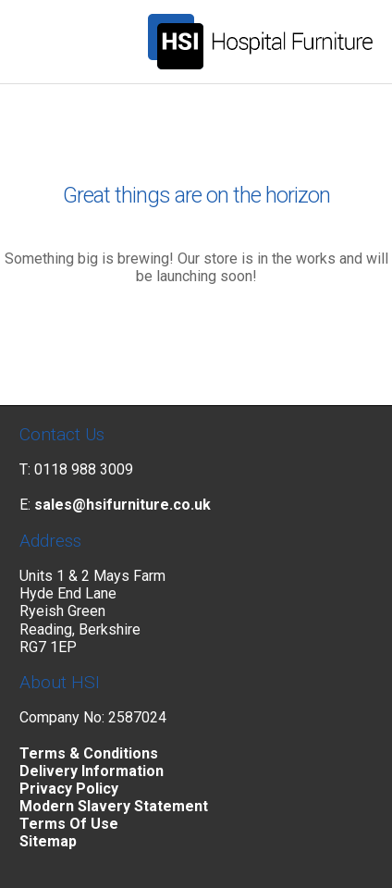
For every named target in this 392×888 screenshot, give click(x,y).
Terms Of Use (68, 823)
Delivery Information (91, 771)
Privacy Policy (68, 788)
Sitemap (48, 841)
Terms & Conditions (88, 753)
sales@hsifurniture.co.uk (122, 504)
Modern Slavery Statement (113, 806)
